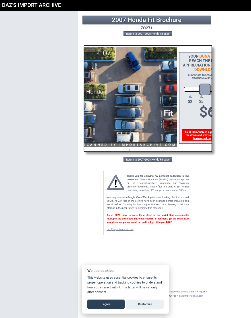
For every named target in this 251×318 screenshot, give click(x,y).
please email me (202, 138)
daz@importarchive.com (120, 229)
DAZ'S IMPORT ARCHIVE (31, 5)
